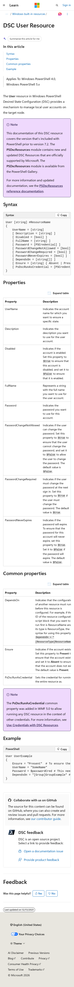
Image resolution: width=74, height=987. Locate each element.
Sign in (67, 5)
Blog (10, 958)
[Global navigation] (4, 5)
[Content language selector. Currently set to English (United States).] (26, 925)
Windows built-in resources (28, 14)
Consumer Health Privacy (23, 964)
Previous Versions (39, 953)
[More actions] (67, 14)
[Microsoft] (37, 5)
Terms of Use (15, 969)
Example (11, 69)
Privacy (43, 958)
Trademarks (35, 969)
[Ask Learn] (60, 14)
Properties (12, 59)
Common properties (18, 64)
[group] (37, 246)
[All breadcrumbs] (6, 14)
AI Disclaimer (16, 953)
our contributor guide (46, 819)
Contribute (27, 958)
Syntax (10, 53)
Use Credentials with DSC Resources (32, 725)
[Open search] (57, 5)
